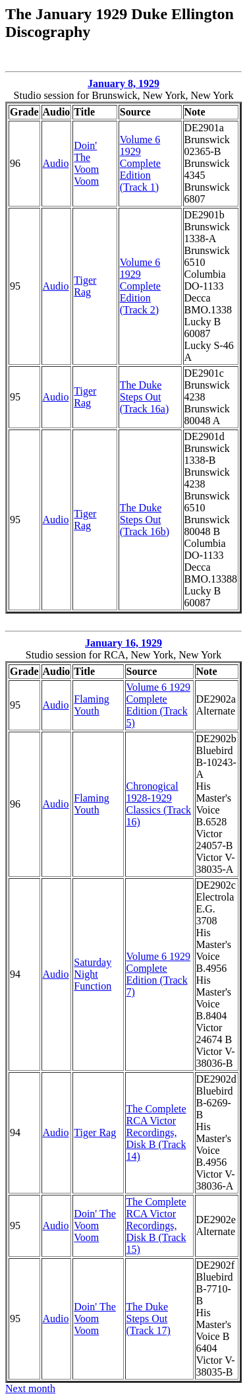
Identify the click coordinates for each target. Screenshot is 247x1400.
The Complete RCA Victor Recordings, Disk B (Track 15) (156, 1225)
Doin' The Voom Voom (86, 163)
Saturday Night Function (92, 974)
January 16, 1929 (123, 643)
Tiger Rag (85, 286)
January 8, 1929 (123, 83)
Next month (30, 1388)
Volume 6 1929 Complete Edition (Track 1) (140, 163)
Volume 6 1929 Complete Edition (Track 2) (140, 286)
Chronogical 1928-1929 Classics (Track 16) (159, 803)
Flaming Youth (91, 704)
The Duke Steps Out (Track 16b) (144, 519)
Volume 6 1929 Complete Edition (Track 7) (158, 974)
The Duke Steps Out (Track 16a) (144, 396)
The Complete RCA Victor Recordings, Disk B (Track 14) (156, 1132)
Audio (56, 163)
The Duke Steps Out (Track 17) (148, 1318)
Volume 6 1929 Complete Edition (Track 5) (158, 705)
